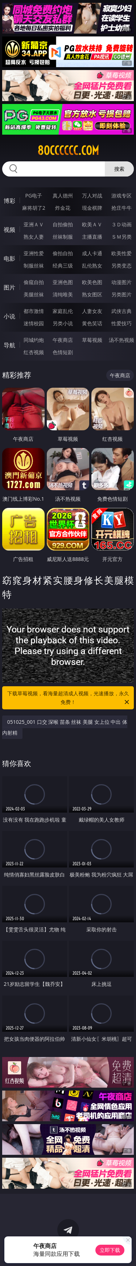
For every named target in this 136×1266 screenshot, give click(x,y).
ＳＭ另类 (121, 236)
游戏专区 (121, 195)
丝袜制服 (63, 236)
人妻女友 (92, 311)
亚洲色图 (63, 282)
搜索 (119, 168)
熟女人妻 (34, 236)
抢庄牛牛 (121, 207)
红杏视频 (34, 352)
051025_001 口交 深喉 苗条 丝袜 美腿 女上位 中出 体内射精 (64, 727)
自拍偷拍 (63, 224)
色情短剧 (63, 352)
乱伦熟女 (92, 265)
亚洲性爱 (34, 253)
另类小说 (63, 323)
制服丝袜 (34, 265)
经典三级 (63, 265)
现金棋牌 (92, 207)
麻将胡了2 (33, 207)
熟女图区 (92, 294)
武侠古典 (121, 311)
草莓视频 (92, 339)
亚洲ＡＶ (34, 224)
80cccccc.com (68, 150)
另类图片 (121, 294)
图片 (9, 287)
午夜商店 (63, 339)
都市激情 (34, 311)
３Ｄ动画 (121, 224)
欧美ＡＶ (92, 224)
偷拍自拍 (63, 253)
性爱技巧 (121, 323)
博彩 (9, 201)
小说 (9, 316)
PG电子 (33, 195)
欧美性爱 (121, 253)
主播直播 (92, 236)
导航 (9, 345)
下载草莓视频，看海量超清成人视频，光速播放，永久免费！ (69, 698)
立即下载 (110, 1250)
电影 (9, 258)
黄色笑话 (92, 323)
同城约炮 (34, 339)
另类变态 (121, 265)
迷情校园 (34, 323)
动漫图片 (121, 282)
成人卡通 (92, 253)
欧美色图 (92, 282)
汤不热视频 (121, 339)
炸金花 (62, 207)
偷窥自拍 (34, 282)
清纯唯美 (63, 294)
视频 (9, 230)
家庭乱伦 (63, 311)
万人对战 (92, 195)
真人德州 (63, 195)
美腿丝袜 (34, 294)
